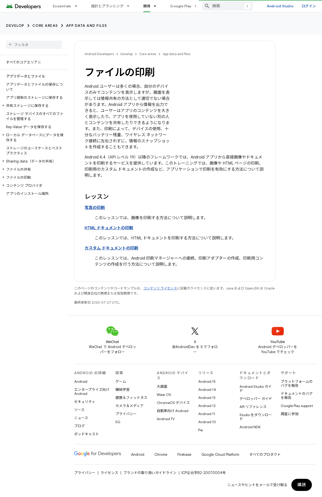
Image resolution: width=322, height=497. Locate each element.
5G (117, 422)
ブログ (79, 426)
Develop (15, 25)
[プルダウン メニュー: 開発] (157, 6)
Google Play (180, 6)
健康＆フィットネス (131, 397)
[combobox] (227, 6)
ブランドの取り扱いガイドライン (149, 473)
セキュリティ (84, 401)
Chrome (160, 454)
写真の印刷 (95, 207)
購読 (301, 484)
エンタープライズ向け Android (91, 391)
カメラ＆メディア (129, 405)
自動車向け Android (172, 411)
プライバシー (126, 414)
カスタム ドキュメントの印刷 (111, 248)
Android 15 (207, 381)
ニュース (81, 418)
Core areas (45, 25)
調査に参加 (289, 414)
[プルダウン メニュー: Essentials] (78, 6)
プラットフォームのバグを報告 (297, 383)
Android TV (166, 419)
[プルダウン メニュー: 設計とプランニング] (130, 6)
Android (80, 381)
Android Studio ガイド (255, 388)
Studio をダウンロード (255, 417)
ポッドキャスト (86, 434)
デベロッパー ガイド (255, 398)
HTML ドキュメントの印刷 (109, 228)
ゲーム (120, 381)
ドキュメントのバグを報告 (297, 395)
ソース (79, 410)
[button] (33, 106)
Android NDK (249, 427)
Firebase (184, 454)
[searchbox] (34, 45)
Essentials (62, 6)
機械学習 (122, 389)
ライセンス (109, 473)
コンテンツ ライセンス (160, 288)
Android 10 (207, 422)
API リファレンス (253, 406)
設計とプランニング (107, 6)
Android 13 (206, 397)
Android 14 (207, 389)
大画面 (162, 386)
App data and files (86, 25)
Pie (200, 430)
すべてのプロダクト (265, 454)
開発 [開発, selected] (147, 6)
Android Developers (99, 54)
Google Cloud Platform (220, 454)
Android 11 (206, 414)
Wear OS (164, 394)
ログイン (308, 6)
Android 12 (207, 405)
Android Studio (280, 6)
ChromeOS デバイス (173, 402)
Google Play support (297, 405)
